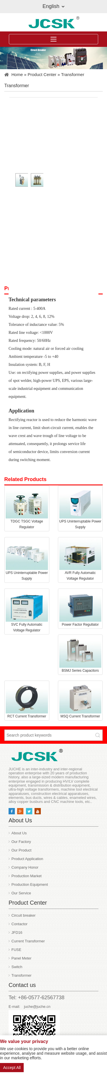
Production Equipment (29, 884)
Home (17, 74)
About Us (19, 833)
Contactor (19, 924)
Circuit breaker (23, 915)
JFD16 (16, 932)
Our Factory (21, 841)
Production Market (26, 876)
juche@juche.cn (37, 1006)
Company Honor (25, 867)
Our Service (21, 893)
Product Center (42, 74)
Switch (16, 967)
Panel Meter (21, 958)
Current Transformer (28, 941)
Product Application (27, 859)
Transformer (72, 74)
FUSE (16, 950)
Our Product (21, 850)
